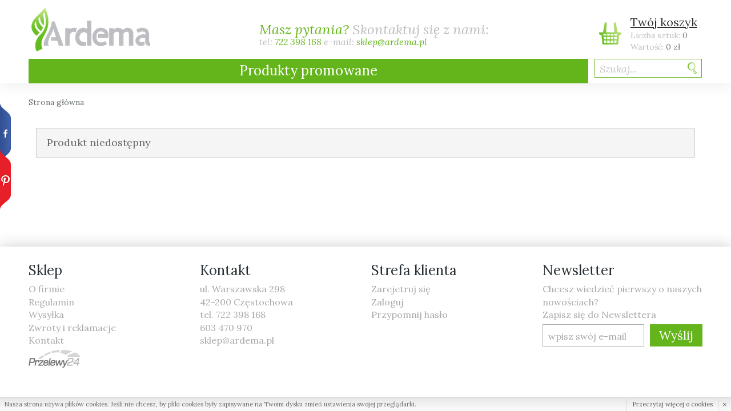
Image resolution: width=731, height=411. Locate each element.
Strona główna (56, 102)
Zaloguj (387, 302)
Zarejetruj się (401, 289)
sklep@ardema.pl (391, 42)
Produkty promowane (308, 70)
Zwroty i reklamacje (72, 327)
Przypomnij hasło (409, 314)
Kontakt (46, 340)
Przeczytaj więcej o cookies (672, 404)
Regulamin (51, 302)
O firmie (47, 289)
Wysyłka (46, 314)
